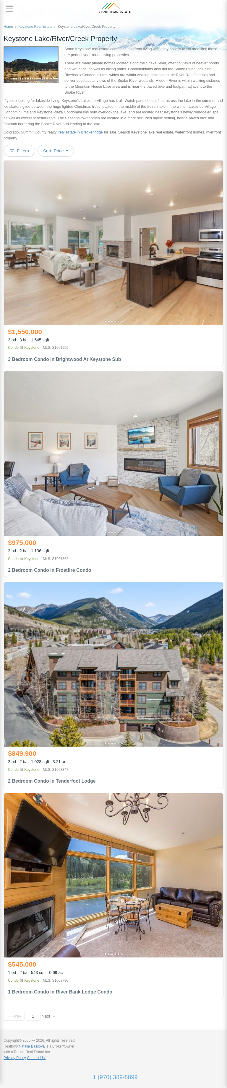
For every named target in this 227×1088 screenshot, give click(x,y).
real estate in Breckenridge (80, 132)
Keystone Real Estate (35, 27)
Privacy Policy (15, 1058)
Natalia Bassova (32, 1046)
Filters (19, 150)
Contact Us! (36, 1058)
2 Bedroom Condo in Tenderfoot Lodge (52, 781)
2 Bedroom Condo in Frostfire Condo (49, 570)
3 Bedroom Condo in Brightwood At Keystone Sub (64, 359)
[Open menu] (9, 9)
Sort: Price (55, 150)
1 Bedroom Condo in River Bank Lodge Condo (60, 991)
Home (8, 27)
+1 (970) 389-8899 (113, 1077)
